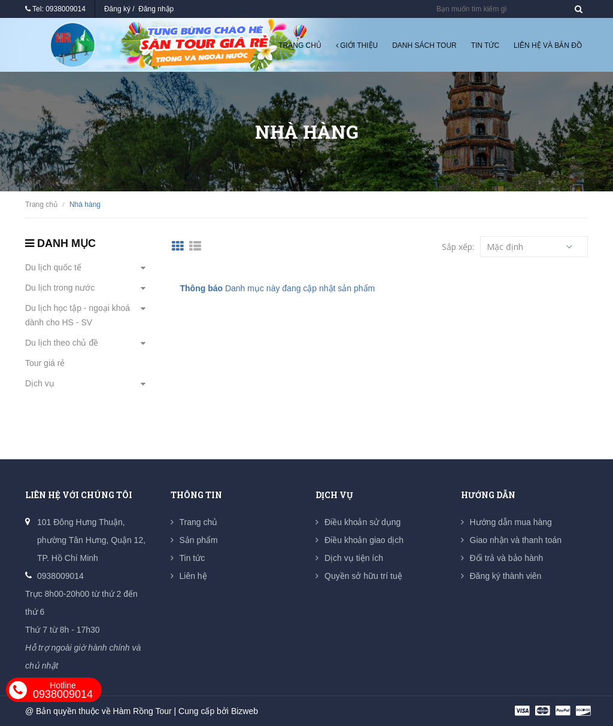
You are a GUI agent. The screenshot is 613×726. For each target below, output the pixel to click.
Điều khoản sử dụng (362, 522)
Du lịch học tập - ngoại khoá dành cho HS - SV (77, 315)
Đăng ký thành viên (506, 576)
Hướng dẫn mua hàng (511, 522)
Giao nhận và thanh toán (516, 540)
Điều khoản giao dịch (363, 540)
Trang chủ (299, 45)
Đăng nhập (156, 9)
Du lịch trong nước (60, 287)
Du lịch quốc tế (53, 267)
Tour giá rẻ (45, 363)
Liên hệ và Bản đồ (548, 45)
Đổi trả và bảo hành (507, 558)
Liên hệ (193, 576)
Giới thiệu (357, 45)
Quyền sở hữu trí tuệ (363, 576)
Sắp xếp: (458, 246)
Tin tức (485, 45)
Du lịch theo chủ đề (61, 342)
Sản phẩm (199, 540)
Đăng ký (117, 9)
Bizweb (244, 711)
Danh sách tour (424, 45)
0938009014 (65, 9)
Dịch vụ (39, 383)
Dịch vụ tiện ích (353, 558)
